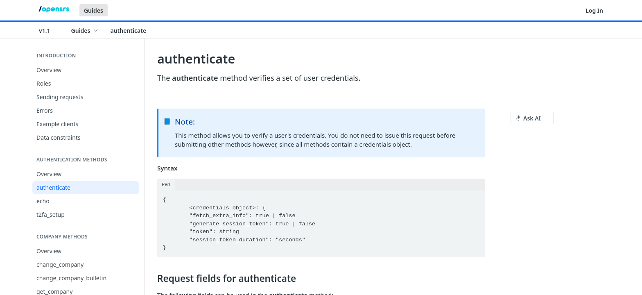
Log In (594, 10)
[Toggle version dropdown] (49, 30)
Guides (93, 10)
